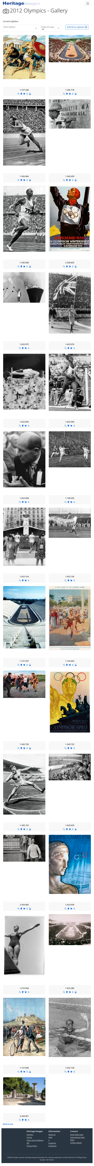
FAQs (50, 1137)
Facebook (52, 1143)
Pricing (29, 1137)
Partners (30, 1134)
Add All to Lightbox (77, 27)
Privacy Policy (32, 1146)
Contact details (76, 1143)
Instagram (52, 1146)
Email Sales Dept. (76, 1134)
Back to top (8, 1124)
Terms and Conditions (35, 1140)
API (28, 1143)
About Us (52, 1134)
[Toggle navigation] (87, 3)
